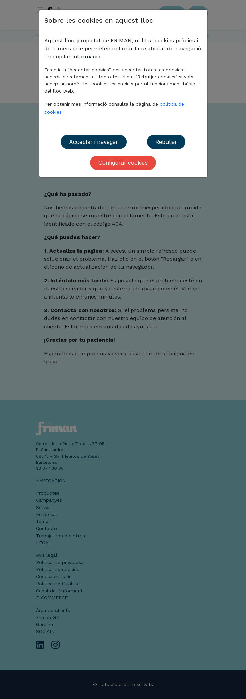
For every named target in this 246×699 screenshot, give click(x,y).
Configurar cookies (123, 162)
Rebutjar (166, 141)
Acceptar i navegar (93, 141)
